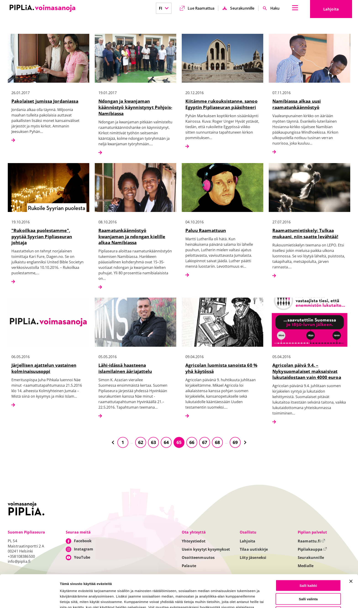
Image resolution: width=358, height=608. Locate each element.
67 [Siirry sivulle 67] (204, 442)
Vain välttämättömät (308, 584)
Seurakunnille (242, 8)
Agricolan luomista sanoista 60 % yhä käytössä (221, 368)
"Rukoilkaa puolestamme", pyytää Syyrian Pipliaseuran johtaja (41, 236)
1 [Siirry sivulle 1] (122, 442)
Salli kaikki (308, 557)
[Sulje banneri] (351, 552)
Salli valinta (308, 570)
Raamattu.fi (311, 541)
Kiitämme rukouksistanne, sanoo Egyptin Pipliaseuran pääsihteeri (221, 104)
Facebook (83, 540)
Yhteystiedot (193, 541)
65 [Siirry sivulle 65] (179, 442)
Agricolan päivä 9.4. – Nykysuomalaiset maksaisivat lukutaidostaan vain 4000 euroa (306, 371)
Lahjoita (337, 10)
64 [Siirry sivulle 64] (166, 442)
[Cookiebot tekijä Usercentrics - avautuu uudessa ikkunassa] (30, 599)
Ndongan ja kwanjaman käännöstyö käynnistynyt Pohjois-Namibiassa (135, 107)
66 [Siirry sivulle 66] (191, 442)
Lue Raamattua (201, 8)
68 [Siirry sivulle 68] (217, 442)
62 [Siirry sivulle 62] (140, 442)
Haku (275, 8)
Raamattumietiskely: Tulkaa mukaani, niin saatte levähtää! (305, 233)
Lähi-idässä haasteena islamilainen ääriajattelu (125, 368)
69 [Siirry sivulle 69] (235, 442)
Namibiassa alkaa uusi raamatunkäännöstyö (296, 104)
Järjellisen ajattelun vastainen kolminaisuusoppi (43, 368)
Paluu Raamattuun (205, 230)
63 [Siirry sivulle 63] (153, 442)
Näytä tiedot (244, 599)
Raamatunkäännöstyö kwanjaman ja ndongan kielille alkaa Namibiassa (131, 236)
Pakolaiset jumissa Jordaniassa (44, 101)
